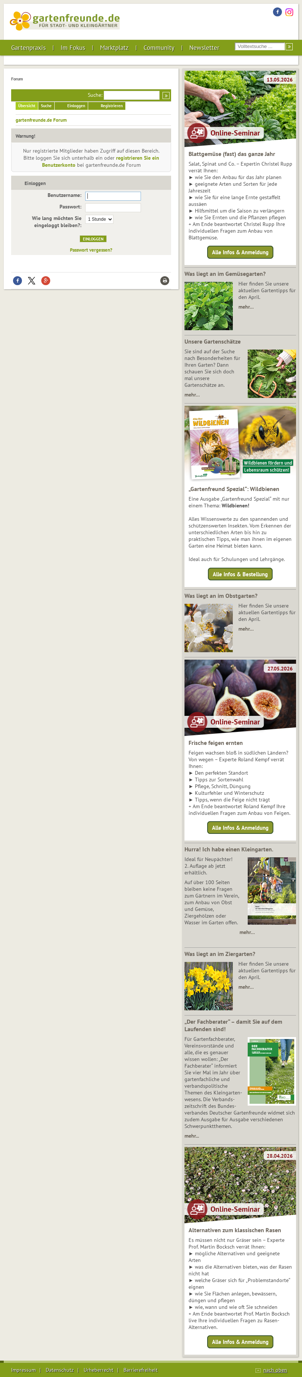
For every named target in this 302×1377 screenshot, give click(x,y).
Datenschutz (60, 1370)
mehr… (246, 306)
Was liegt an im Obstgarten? (220, 595)
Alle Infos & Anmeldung (240, 252)
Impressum (23, 1370)
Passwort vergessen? (91, 250)
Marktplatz (114, 48)
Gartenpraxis (28, 48)
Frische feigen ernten (216, 742)
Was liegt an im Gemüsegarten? (225, 273)
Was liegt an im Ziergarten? (219, 953)
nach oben (275, 1370)
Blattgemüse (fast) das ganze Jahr (232, 153)
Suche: (95, 95)
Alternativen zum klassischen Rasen (235, 1230)
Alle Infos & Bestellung (240, 573)
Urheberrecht (98, 1370)
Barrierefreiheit (140, 1370)
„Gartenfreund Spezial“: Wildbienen (234, 489)
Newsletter (204, 48)
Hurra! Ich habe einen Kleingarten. (228, 849)
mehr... (191, 1135)
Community (159, 48)
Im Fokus (73, 48)
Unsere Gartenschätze (212, 341)
